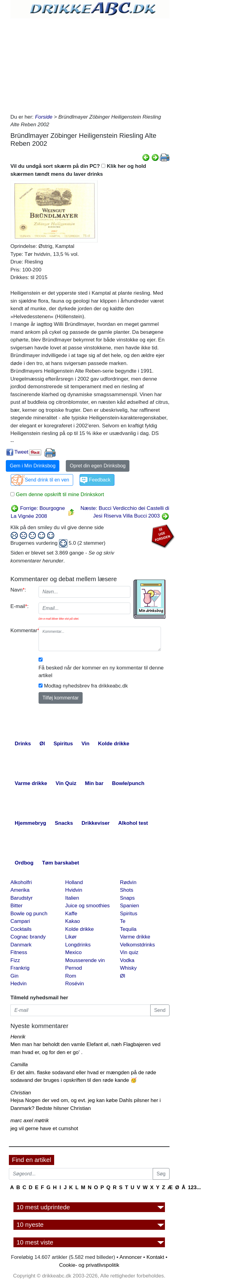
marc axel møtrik (29, 1120)
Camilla (19, 1064)
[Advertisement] (90, 64)
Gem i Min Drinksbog (32, 465)
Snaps (127, 898)
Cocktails (21, 929)
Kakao (72, 921)
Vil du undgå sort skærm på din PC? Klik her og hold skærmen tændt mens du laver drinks (78, 170)
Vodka (127, 960)
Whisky (128, 968)
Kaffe (71, 913)
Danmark (21, 945)
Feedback (99, 479)
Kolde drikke (79, 929)
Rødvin (128, 882)
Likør (71, 937)
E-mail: (19, 606)
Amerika (19, 890)
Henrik (17, 1037)
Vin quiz (129, 952)
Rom (70, 976)
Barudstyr (21, 898)
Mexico (73, 952)
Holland (74, 882)
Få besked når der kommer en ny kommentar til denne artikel (101, 672)
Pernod (73, 968)
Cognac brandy (28, 937)
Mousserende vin (85, 960)
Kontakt (155, 1257)
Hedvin (18, 983)
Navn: (18, 590)
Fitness (18, 952)
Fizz (15, 960)
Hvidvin (73, 890)
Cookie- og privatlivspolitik (89, 1265)
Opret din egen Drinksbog (97, 465)
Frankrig (19, 968)
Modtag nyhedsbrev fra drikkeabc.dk (86, 686)
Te (122, 921)
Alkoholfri (21, 882)
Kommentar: (22, 630)
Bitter (16, 906)
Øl (122, 976)
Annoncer (131, 1257)
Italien (72, 898)
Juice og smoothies (87, 906)
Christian (20, 1093)
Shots (126, 890)
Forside (44, 117)
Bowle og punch (28, 913)
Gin (14, 976)
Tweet (21, 452)
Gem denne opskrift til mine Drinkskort (59, 494)
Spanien (129, 906)
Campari (20, 921)
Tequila (128, 929)
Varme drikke (135, 937)
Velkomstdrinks (137, 945)
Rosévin (74, 983)
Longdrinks (78, 945)
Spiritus (128, 913)
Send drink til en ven (47, 479)
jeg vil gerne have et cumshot (44, 1128)
